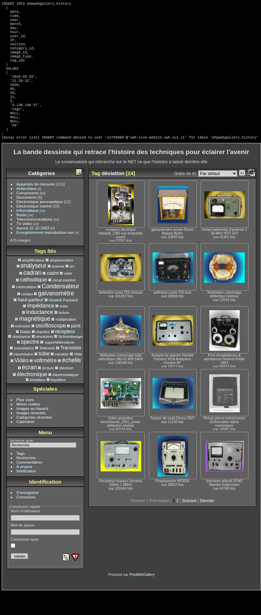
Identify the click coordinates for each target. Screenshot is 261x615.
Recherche (26, 480)
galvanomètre (56, 316)
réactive (43, 354)
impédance (40, 328)
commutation (26, 310)
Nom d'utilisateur (45, 538)
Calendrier (26, 444)
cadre (53, 296)
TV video (24, 246)
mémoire (22, 349)
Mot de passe (45, 552)
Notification (26, 494)
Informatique (27, 233)
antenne (58, 289)
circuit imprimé (63, 303)
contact (27, 317)
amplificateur (33, 283)
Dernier (207, 523)
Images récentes (31, 436)
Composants (28, 216)
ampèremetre (61, 283)
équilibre (58, 402)
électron (66, 391)
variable (62, 377)
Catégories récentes (34, 440)
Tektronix (47, 371)
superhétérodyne (59, 365)
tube (44, 376)
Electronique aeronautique (40, 224)
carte (68, 296)
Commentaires (30, 485)
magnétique (34, 341)
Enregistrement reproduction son (45, 255)
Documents (27, 220)
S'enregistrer (28, 515)
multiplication (65, 342)
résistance (21, 359)
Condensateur (60, 309)
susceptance (24, 371)
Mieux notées (28, 427)
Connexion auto (24, 565)
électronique (32, 397)
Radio (22, 238)
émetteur (37, 402)
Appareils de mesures (36, 207)
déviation (113, 196)
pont (76, 348)
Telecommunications (35, 242)
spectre (30, 365)
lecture (63, 336)
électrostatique (66, 397)
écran (29, 390)
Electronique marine (34, 229)
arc (72, 289)
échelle (71, 383)
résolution (44, 359)
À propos (24, 489)
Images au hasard (32, 431)
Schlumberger (70, 359)
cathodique (33, 302)
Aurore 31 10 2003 (33, 251)
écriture (48, 391)
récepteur (65, 354)
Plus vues (25, 422)
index (64, 329)
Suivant (189, 523)
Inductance (39, 335)
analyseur (34, 288)
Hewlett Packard (63, 323)
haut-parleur (30, 322)
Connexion (26, 520)
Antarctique (27, 211)
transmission (23, 377)
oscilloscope (50, 348)
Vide (78, 377)
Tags (21, 476)
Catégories (41, 196)
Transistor (70, 370)
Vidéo (22, 383)
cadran (32, 295)
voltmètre (45, 383)
